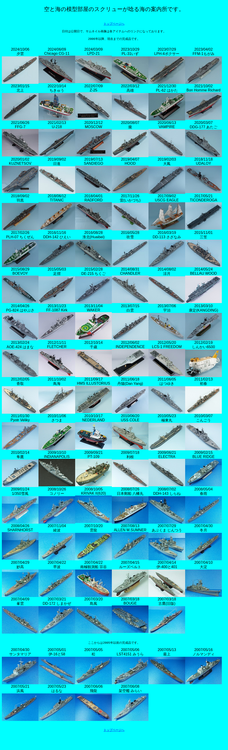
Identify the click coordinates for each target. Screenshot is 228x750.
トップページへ (114, 24)
